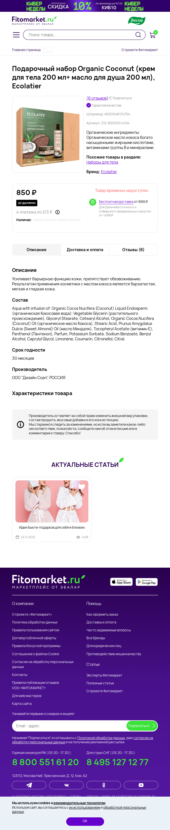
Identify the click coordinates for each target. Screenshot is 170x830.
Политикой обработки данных (101, 737)
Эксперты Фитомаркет (104, 675)
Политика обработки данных (35, 622)
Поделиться (120, 98)
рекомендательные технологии (79, 803)
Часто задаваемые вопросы (108, 629)
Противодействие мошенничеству (113, 653)
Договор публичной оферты (34, 638)
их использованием (84, 807)
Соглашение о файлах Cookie (35, 653)
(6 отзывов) (97, 98)
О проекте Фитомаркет (139, 49)
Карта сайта (22, 703)
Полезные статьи (100, 683)
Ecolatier (109, 172)
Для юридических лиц (103, 645)
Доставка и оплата (101, 622)
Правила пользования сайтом (35, 629)
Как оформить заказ (102, 614)
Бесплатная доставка (116, 201)
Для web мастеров (26, 695)
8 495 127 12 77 (117, 761)
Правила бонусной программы (36, 645)
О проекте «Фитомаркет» (32, 614)
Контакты (19, 674)
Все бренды (95, 638)
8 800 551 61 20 (45, 761)
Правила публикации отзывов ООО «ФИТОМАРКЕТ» (35, 685)
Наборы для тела (102, 162)
